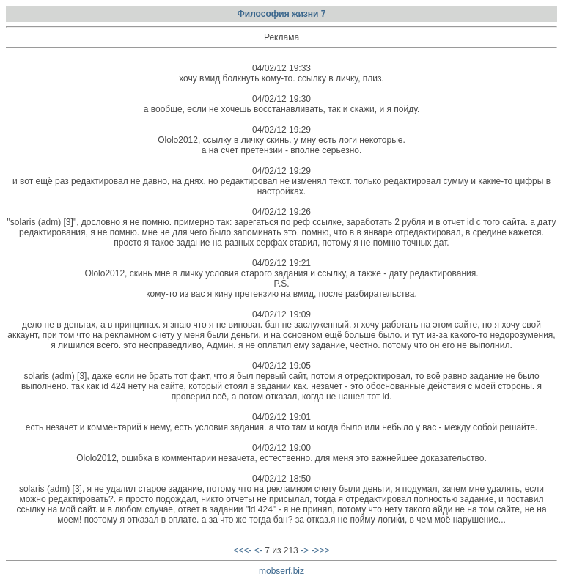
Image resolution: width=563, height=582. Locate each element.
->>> (320, 550)
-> (305, 550)
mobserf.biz (281, 571)
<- (258, 550)
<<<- (242, 550)
